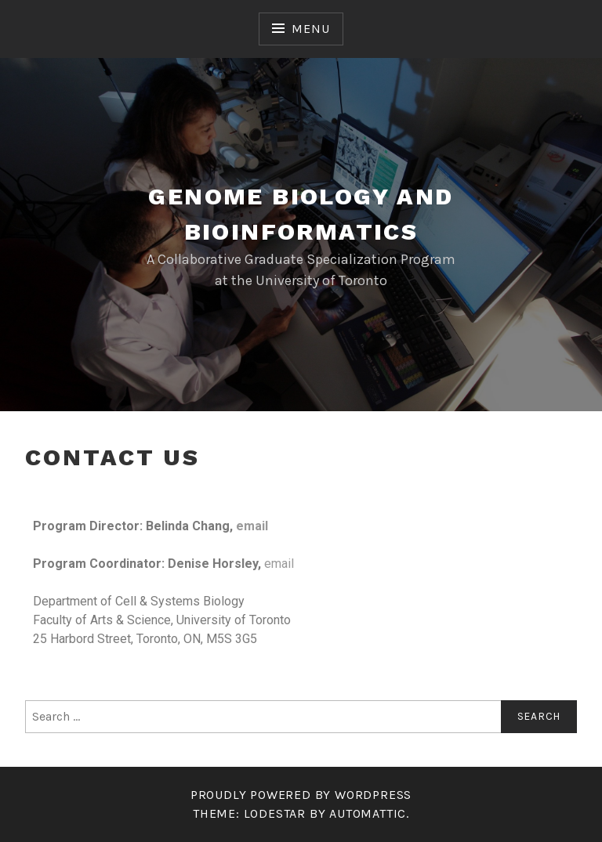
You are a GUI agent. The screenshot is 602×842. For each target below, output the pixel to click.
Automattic (367, 813)
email (252, 526)
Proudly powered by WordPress (301, 794)
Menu (310, 28)
